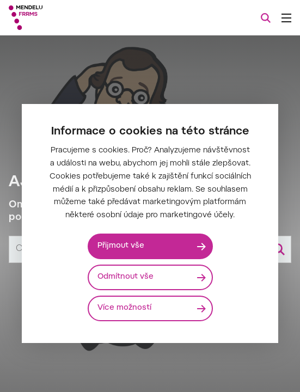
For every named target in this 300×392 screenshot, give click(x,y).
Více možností (124, 308)
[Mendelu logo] (63, 17)
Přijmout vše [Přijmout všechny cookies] (120, 246)
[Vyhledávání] (266, 18)
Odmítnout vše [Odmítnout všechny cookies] (125, 277)
